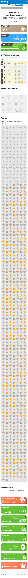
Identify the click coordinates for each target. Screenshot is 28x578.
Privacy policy (5, 574)
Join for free (19, 4)
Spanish (4, 8)
